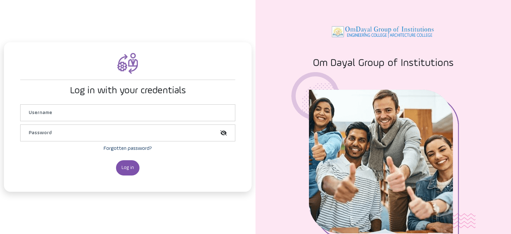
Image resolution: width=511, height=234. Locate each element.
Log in (128, 167)
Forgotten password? (128, 148)
